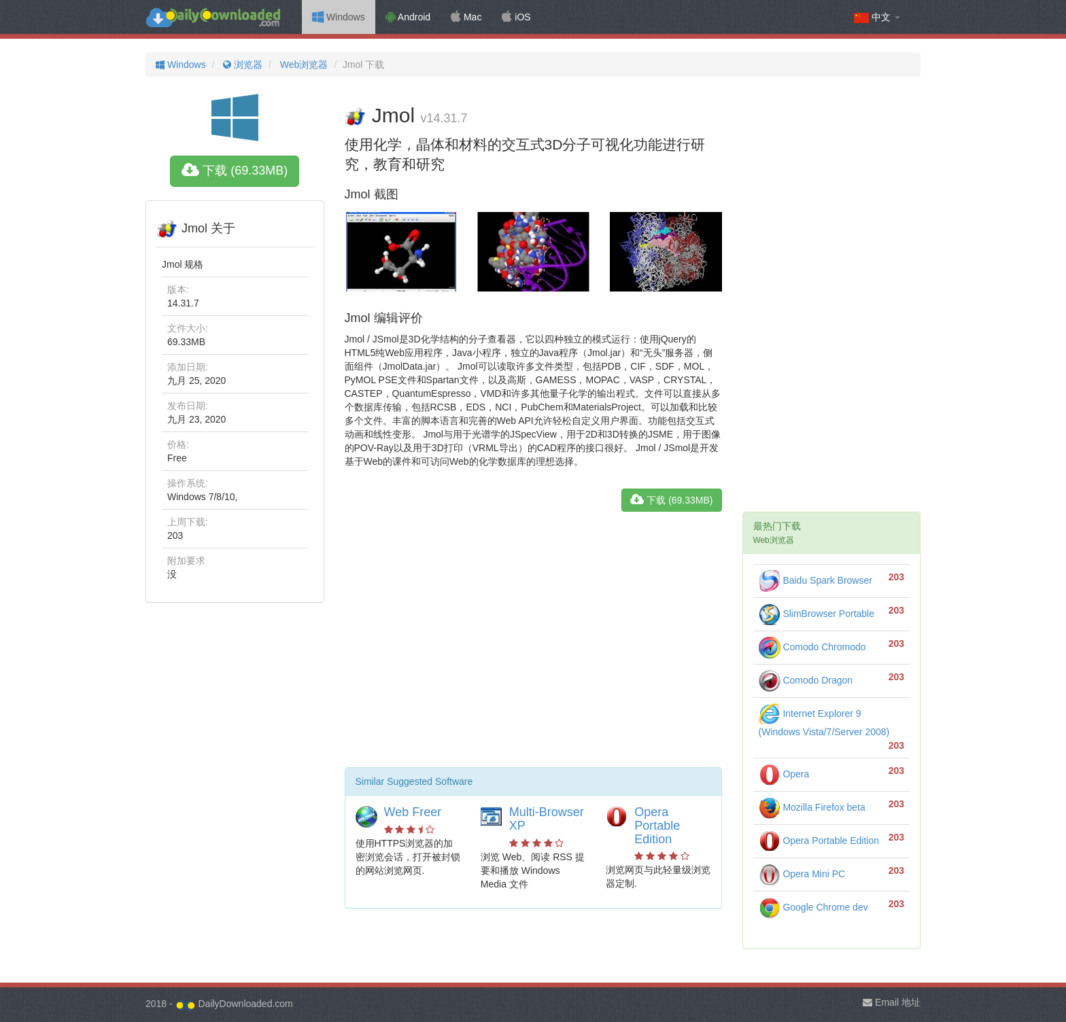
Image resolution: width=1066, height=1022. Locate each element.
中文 (877, 17)
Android (407, 17)
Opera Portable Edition (657, 825)
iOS (516, 17)
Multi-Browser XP (546, 818)
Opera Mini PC (802, 873)
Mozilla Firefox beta (812, 807)
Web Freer (413, 812)
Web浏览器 (302, 64)
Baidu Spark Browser (815, 580)
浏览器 (241, 64)
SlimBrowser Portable (817, 613)
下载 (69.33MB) (235, 170)
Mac (466, 17)
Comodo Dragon (806, 680)
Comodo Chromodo (812, 646)
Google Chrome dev (813, 907)
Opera (784, 774)
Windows (338, 17)
